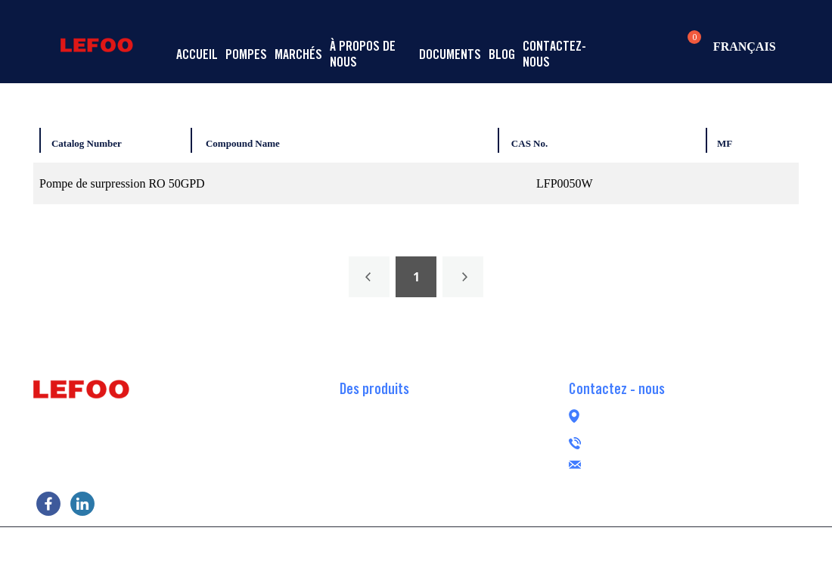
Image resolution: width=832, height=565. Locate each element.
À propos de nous (363, 54)
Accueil (197, 54)
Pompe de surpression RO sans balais (429, 477)
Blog (502, 54)
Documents (450, 54)
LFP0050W (564, 183)
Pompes (246, 54)
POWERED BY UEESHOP (501, 545)
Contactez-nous (554, 54)
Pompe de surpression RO (400, 409)
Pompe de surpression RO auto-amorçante (441, 432)
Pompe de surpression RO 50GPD (122, 183)
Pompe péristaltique (388, 500)
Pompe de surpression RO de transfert (429, 455)
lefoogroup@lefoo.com (681, 462)
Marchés (298, 54)
